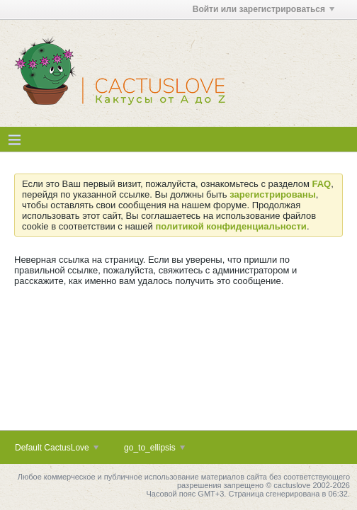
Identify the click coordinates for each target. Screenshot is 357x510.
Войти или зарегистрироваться (263, 9)
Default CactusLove (56, 448)
